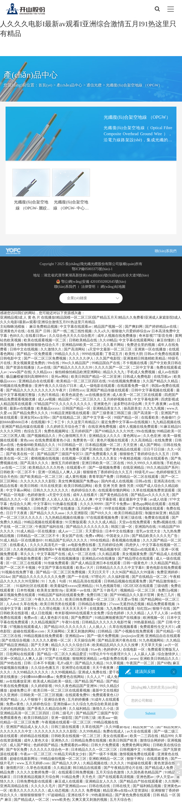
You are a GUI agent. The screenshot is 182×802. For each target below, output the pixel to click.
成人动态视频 (59, 790)
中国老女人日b (118, 536)
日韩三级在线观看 (65, 727)
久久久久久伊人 (82, 358)
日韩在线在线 (100, 786)
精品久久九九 (114, 372)
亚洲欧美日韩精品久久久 (160, 659)
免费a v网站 (94, 536)
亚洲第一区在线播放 (150, 349)
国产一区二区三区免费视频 (45, 358)
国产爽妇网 (134, 326)
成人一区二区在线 (82, 554)
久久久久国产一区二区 (113, 367)
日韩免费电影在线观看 (35, 781)
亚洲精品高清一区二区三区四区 (25, 713)
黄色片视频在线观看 (113, 440)
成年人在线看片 (86, 495)
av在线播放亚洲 (98, 395)
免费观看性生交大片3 (157, 627)
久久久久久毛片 (44, 786)
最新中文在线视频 (107, 690)
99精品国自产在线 (106, 363)
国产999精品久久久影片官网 (132, 595)
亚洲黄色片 (103, 404)
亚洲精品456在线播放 (99, 558)
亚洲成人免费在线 (92, 672)
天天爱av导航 (128, 599)
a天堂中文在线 (59, 495)
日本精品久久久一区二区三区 (94, 749)
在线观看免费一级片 (133, 386)
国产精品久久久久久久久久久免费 (39, 577)
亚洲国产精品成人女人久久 (28, 727)
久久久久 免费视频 (86, 790)
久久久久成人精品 (102, 522)
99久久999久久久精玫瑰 (146, 463)
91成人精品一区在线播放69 (21, 540)
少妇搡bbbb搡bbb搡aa (37, 677)
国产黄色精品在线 (114, 495)
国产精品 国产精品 (90, 681)
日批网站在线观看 (20, 654)
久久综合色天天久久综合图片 (72, 336)
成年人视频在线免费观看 (139, 427)
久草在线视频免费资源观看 (154, 490)
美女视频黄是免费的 (29, 363)
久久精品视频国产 (45, 622)
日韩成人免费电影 (137, 377)
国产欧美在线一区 (20, 454)
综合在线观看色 (156, 458)
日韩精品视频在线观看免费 (125, 581)
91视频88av (152, 749)
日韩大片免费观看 (105, 745)
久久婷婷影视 (42, 686)
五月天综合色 (121, 799)
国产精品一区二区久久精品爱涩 (62, 654)
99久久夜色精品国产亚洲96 (76, 686)
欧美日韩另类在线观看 (58, 604)
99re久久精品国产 (76, 363)
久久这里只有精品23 (83, 422)
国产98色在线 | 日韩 (16, 663)
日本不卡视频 (44, 663)
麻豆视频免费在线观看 (18, 595)
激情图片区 (15, 768)
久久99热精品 (90, 731)
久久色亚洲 (152, 436)
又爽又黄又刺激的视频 (90, 799)
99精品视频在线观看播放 (44, 522)
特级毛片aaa (144, 472)
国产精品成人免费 (159, 768)
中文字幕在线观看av (76, 326)
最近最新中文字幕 (133, 499)
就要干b (30, 608)
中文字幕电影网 (147, 399)
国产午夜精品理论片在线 (124, 768)
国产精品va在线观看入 (141, 549)
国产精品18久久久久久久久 (65, 627)
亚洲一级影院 (62, 718)
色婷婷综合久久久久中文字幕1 (34, 649)
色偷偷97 (168, 417)
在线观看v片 (76, 467)
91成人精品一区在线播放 (37, 531)
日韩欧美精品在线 (83, 340)
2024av (5, 577)
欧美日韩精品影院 (129, 513)
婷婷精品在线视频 (35, 736)
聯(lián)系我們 (165, 251)
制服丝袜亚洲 (156, 513)
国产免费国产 (82, 618)
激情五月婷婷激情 (65, 463)
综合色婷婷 (115, 613)
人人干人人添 (158, 613)
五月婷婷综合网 (111, 545)
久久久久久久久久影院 (38, 481)
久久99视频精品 (64, 672)
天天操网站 (56, 631)
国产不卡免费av (118, 504)
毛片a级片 (65, 663)
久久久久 (117, 763)
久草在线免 (29, 604)
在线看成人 (19, 545)
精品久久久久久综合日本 (71, 645)
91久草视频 (115, 663)
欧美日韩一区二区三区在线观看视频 (62, 690)
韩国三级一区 (122, 527)
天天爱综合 (94, 531)
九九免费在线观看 (120, 608)
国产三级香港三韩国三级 (112, 413)
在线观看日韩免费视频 (76, 772)
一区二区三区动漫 (74, 649)
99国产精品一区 (127, 417)
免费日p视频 (168, 590)
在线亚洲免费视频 (102, 427)
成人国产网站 (151, 445)
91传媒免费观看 (57, 563)
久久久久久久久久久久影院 (56, 731)
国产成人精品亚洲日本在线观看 (96, 563)
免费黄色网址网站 (136, 745)
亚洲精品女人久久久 (105, 436)
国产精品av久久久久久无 (150, 495)
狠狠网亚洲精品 (85, 659)
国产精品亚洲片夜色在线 (118, 640)
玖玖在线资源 (51, 486)
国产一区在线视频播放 (62, 558)
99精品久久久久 (67, 354)
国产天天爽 (40, 645)
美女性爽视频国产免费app (79, 481)
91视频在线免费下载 (18, 572)
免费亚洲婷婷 (168, 572)
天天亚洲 (130, 445)
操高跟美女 (132, 408)
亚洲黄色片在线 (13, 331)
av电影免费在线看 (82, 545)
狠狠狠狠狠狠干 (33, 795)
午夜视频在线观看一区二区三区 (66, 722)
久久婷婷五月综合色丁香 (66, 427)
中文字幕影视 (106, 499)
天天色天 (89, 777)
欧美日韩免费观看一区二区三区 (90, 599)
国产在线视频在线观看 (146, 508)
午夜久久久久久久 (49, 599)
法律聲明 (88, 287)
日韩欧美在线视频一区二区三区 (76, 736)
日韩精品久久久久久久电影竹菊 (107, 622)
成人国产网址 (21, 745)
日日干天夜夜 (17, 513)
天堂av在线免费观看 (135, 522)
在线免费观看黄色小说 (53, 440)
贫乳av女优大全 (149, 531)
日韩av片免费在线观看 (162, 354)
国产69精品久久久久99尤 (115, 431)
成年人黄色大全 (37, 740)
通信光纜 (97, 85)
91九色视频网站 (152, 640)
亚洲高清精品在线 (14, 786)
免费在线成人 (114, 731)
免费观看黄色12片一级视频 (114, 695)
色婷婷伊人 (112, 649)
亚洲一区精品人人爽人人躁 (59, 472)
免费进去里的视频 (141, 345)
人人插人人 (98, 627)
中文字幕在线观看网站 (137, 340)
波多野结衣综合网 (128, 404)
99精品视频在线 (106, 722)
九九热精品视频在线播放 (65, 518)
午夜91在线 (71, 622)
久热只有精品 (49, 395)
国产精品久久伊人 (66, 763)
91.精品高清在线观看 (85, 581)
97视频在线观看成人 (26, 627)
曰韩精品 (105, 631)
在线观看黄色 (158, 759)
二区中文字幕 (143, 367)
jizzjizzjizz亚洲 (132, 636)
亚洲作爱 (38, 499)
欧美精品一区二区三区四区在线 (81, 381)
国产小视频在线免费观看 (134, 631)
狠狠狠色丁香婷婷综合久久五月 (145, 454)
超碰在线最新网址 (24, 759)
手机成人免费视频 (141, 372)
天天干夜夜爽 (103, 668)
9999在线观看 (92, 354)
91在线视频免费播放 (124, 381)
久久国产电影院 (109, 358)
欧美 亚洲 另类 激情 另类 (115, 486)
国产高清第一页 (146, 413)
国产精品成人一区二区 (32, 799)
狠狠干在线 (161, 608)
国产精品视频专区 (107, 549)
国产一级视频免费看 (104, 467)
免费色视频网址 (57, 431)
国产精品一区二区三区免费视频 (61, 572)
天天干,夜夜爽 (155, 404)
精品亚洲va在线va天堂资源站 (126, 790)
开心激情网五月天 (72, 436)
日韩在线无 (121, 786)
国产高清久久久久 (35, 463)
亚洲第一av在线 (78, 590)
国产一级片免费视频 (103, 636)
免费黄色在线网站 (70, 677)
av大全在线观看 (139, 731)
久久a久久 (102, 331)
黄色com (26, 440)
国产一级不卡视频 (103, 754)
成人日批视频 (42, 613)
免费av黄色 (15, 704)
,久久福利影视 (118, 577)
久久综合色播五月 (45, 668)
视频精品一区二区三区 (138, 590)
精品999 (167, 736)
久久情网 (172, 781)
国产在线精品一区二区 (150, 577)
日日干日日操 (154, 449)
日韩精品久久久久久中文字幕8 (120, 568)
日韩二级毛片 (63, 713)
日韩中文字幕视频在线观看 (153, 390)
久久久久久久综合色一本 (50, 749)
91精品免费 (71, 777)
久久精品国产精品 (165, 563)
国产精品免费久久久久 (31, 413)
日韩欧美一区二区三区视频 (42, 695)
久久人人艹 (96, 677)
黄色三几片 (166, 595)
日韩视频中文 (131, 749)
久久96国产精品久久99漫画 (133, 572)
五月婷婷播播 (78, 699)
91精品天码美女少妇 (70, 754)
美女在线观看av (115, 736)
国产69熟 (164, 663)
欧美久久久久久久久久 (28, 790)
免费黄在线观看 (157, 518)
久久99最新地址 (118, 727)
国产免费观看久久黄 (101, 454)
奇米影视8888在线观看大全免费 (80, 613)
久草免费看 (71, 449)
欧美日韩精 (29, 486)
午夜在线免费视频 (14, 686)
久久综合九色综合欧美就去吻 (95, 704)
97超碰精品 (57, 795)
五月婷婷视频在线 (117, 399)
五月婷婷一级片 (90, 508)
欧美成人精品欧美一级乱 (53, 681)
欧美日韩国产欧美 (123, 740)
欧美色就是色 (73, 395)
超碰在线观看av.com (29, 631)
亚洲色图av (145, 777)
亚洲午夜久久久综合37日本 (56, 386)
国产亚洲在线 (93, 449)
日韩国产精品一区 (77, 408)
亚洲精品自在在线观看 (36, 381)
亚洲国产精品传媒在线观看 (108, 390)
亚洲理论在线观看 (76, 668)
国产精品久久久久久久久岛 (87, 527)
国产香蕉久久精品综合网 (47, 709)
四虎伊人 (133, 545)
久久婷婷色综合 (39, 704)
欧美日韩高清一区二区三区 (38, 449)
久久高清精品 (142, 440)
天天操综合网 (85, 640)
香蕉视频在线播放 (126, 540)
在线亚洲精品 (134, 467)
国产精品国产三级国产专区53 (60, 454)
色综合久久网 (21, 504)
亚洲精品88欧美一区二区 (82, 345)
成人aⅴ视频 (47, 399)
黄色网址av (132, 436)
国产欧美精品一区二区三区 (42, 477)
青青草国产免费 (102, 477)
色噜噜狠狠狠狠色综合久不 (38, 345)
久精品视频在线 (96, 763)
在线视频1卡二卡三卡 (48, 422)
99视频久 (24, 508)
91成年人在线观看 (106, 699)
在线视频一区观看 (76, 458)
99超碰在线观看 (140, 763)
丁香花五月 (114, 354)
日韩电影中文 (11, 358)
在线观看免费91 (78, 695)
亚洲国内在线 (146, 527)
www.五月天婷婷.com (34, 763)
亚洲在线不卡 (78, 795)
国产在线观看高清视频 (116, 777)
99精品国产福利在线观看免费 (61, 595)
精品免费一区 (144, 727)
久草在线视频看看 (123, 627)
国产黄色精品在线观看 (123, 449)
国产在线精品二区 (67, 417)
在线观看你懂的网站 (114, 490)
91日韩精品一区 (71, 445)
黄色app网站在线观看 (149, 504)
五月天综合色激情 (110, 772)
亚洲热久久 (60, 740)
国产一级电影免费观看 (24, 558)
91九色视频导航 (109, 586)
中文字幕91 (42, 504)
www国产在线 (20, 372)
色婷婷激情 (36, 495)
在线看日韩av (36, 336)
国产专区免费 (17, 749)
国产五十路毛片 (106, 590)
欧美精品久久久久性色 (47, 467)
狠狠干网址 (136, 759)
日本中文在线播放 (119, 531)
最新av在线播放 (22, 408)
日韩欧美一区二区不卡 (18, 472)
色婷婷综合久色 (84, 490)
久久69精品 (108, 340)
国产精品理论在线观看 (136, 558)
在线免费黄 (163, 440)
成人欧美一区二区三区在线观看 (137, 395)
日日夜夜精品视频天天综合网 (36, 777)
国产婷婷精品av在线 (161, 326)
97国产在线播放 (63, 508)
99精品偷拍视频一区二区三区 (63, 759)
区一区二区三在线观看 (24, 563)
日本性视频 (26, 590)
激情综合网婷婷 (153, 740)
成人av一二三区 (71, 531)
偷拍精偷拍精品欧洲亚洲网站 (78, 372)
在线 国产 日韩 (39, 331)
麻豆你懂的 (166, 340)
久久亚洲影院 (78, 513)
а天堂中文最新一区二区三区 (110, 349)
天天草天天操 (152, 645)
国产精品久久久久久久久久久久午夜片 (36, 390)
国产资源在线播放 (20, 367)
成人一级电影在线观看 (97, 386)
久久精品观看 (109, 554)
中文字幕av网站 (19, 490)
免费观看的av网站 (74, 745)
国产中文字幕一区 (97, 417)
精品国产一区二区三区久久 (80, 399)
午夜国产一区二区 (140, 663)
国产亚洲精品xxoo (72, 786)
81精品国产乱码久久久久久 (66, 540)
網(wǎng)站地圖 (113, 287)
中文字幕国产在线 (51, 554)
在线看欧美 (150, 417)
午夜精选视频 (131, 458)
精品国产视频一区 (108, 326)
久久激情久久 (51, 349)
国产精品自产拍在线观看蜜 (141, 781)
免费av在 (31, 618)
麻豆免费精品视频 (44, 326)
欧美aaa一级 (107, 718)
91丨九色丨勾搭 (54, 581)
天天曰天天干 (99, 572)
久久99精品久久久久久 (31, 672)
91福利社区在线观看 (32, 586)
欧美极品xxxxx (49, 408)
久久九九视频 (154, 408)
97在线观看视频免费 (102, 518)
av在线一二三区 (14, 467)
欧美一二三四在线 (144, 736)
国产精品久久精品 (89, 663)
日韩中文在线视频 (24, 349)
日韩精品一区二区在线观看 (138, 477)
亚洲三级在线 (132, 518)
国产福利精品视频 (147, 786)
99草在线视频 (115, 508)
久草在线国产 (93, 727)
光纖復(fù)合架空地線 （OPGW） (139, 85)
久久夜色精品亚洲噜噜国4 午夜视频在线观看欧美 (52, 549)
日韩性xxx (77, 390)
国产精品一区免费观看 (35, 354)
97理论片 (98, 577)
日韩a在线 (143, 481)
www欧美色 (61, 799)
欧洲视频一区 (154, 618)
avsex (134, 659)
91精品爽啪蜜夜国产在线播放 (118, 618)
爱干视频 (116, 672)
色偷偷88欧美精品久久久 (36, 445)
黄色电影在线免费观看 (163, 568)
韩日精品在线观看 (87, 768)
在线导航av (163, 377)
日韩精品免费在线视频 (89, 740)
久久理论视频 (50, 608)
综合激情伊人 (168, 654)
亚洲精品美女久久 (107, 408)
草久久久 (27, 554)
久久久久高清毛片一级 (48, 545)
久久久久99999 (92, 504)
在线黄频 (97, 608)
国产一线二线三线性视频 (73, 331)
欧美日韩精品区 (37, 718)
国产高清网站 (75, 349)
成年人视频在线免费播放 (117, 336)
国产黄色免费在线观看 (133, 795)
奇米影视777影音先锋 (156, 336)
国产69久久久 (101, 513)
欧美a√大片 (85, 568)
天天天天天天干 (75, 608)
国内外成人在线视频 (117, 481)
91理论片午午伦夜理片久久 (110, 654)
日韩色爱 (41, 508)
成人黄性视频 (76, 477)
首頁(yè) (45, 85)
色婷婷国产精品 (46, 745)
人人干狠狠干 (31, 699)
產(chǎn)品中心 (70, 85)
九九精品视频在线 (166, 422)
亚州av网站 (60, 377)
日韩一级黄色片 (136, 563)
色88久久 (17, 336)
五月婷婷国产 (82, 431)
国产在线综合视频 (16, 640)
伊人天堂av (165, 777)
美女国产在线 (73, 536)
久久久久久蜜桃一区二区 (52, 640)
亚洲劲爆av (62, 704)
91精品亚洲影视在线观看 (71, 413)
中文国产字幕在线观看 (56, 568)
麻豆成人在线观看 (69, 781)
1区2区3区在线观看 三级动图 (146, 586)
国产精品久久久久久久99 (73, 367)
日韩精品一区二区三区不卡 (38, 536)
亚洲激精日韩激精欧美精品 (145, 358)
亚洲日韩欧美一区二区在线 (103, 463)
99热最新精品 (145, 622)
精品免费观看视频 (161, 604)
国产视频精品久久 (42, 436)
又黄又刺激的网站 (81, 631)
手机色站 (173, 463)
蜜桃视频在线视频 (45, 458)
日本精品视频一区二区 (103, 445)
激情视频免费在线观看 (137, 754)
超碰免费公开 (21, 690)
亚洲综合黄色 (55, 699)
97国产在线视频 (58, 659)
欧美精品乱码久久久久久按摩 (115, 645)
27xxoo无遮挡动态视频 (127, 604)
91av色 (96, 649)
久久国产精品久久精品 (161, 381)
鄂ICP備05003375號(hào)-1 (92, 269)
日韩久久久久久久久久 (51, 490)
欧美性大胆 (134, 354)
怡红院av (144, 608)
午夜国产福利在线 (49, 527)
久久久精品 (136, 613)
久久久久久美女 (105, 458)
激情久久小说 (103, 709)
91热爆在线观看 (65, 504)
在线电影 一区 (134, 649)
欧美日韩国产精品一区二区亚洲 (96, 377)
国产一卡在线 (78, 577)
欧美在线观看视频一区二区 (45, 340)
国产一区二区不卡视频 (18, 568)
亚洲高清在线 (165, 481)
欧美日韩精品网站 (78, 486)
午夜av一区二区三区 (36, 754)
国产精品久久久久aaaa (47, 513)
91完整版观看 (75, 522)
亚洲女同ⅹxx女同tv (35, 417)
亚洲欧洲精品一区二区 (107, 759)
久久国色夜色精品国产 (145, 772)
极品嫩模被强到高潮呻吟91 (28, 377)
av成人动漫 (159, 499)
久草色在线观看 (39, 768)
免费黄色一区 (84, 440)
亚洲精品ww (75, 636)
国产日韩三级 (86, 718)
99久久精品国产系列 (163, 467)
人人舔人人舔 (145, 654)
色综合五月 (33, 431)
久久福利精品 (80, 709)
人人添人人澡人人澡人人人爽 (70, 499)
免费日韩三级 (97, 595)
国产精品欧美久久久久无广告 (155, 536)
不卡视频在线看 (135, 363)
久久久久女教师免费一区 (37, 772)
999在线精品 (100, 540)
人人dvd (12, 604)
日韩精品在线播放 (92, 604)
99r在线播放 (145, 431)
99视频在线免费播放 (16, 386)
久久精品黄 (62, 768)
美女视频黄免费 (135, 554)
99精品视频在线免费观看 (44, 636)
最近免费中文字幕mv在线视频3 (126, 422)
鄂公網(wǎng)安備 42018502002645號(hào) (91, 281)
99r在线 (54, 363)
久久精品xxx (43, 372)
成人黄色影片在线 (55, 618)
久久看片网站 (114, 345)
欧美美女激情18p (50, 590)
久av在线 (44, 367)
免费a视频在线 (165, 522)
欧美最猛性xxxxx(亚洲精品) (72, 586)
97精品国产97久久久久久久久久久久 (63, 404)
